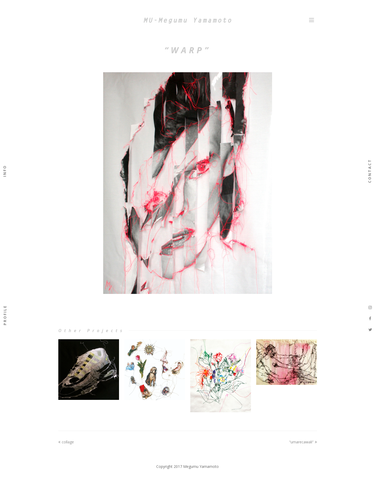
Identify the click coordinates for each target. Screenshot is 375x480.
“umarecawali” (303, 441)
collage (66, 441)
